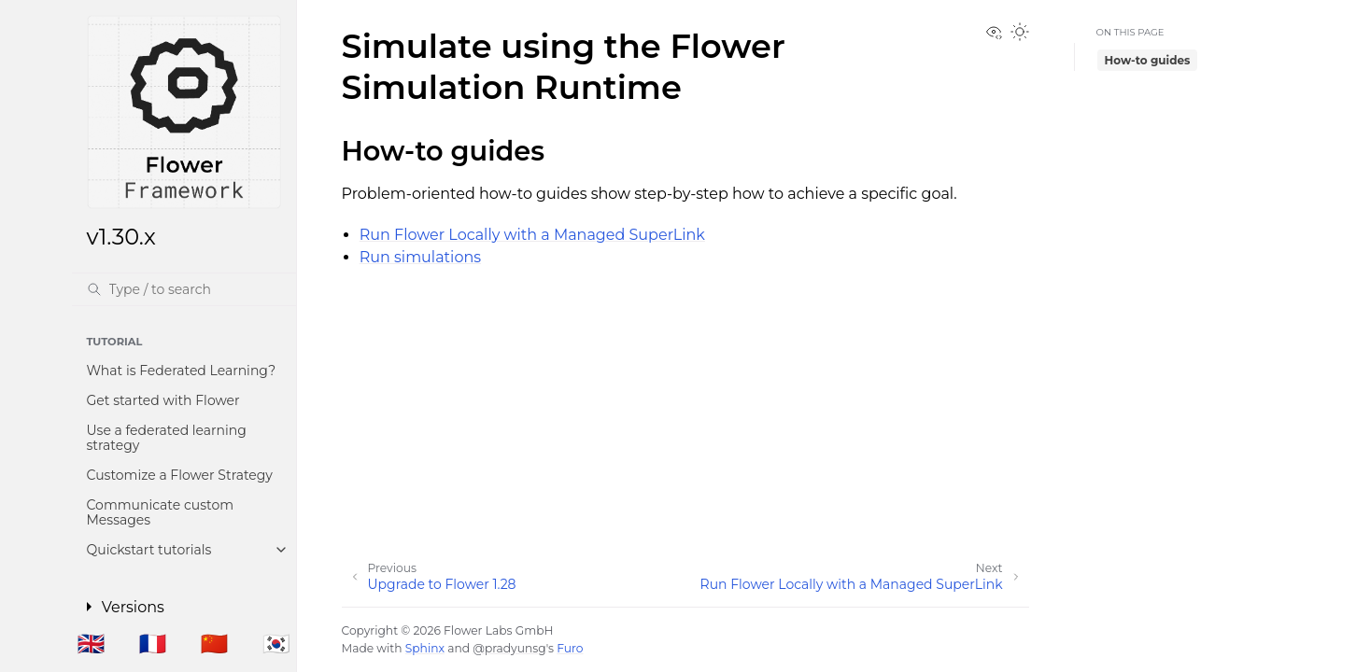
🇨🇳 (215, 643)
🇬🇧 (91, 643)
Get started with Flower (163, 400)
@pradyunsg (509, 648)
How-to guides (1138, 56)
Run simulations (420, 257)
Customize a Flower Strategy (180, 475)
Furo (570, 648)
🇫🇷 (153, 643)
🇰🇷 (276, 643)
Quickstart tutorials (149, 549)
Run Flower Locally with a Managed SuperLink (532, 235)
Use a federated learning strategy (167, 438)
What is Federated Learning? (181, 370)
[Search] (184, 289)
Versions (133, 607)
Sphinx (425, 648)
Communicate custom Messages (160, 512)
